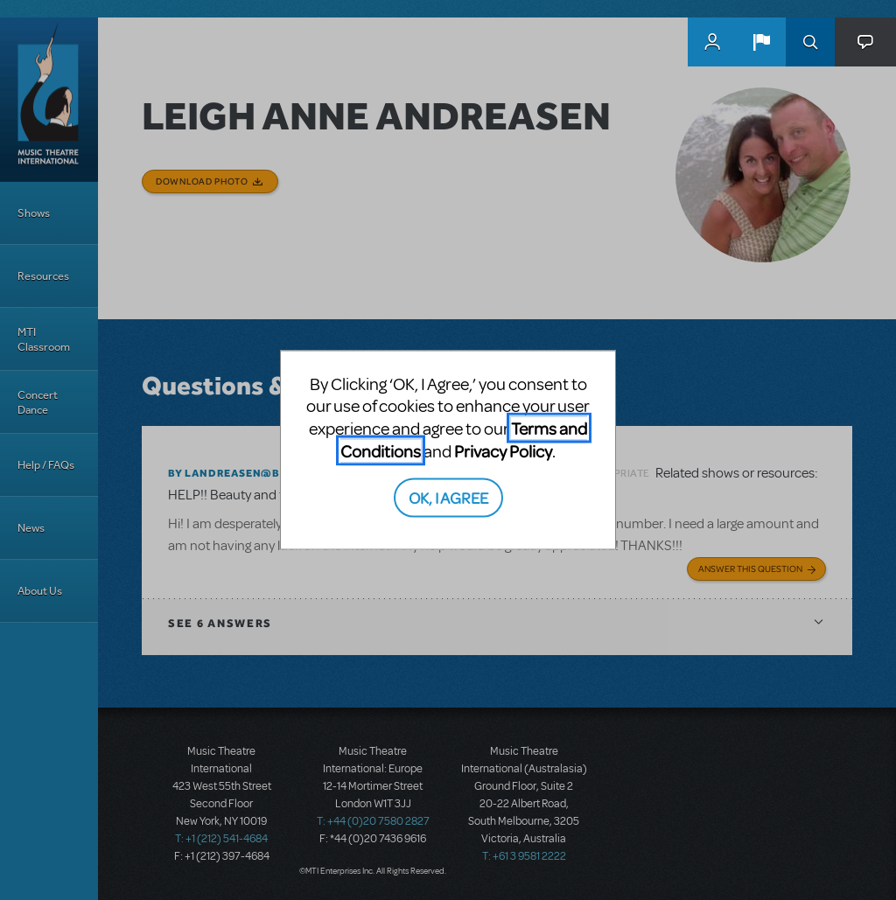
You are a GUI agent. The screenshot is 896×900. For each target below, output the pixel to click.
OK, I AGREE (448, 497)
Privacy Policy (503, 450)
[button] (761, 41)
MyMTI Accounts (712, 41)
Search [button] (810, 41)
